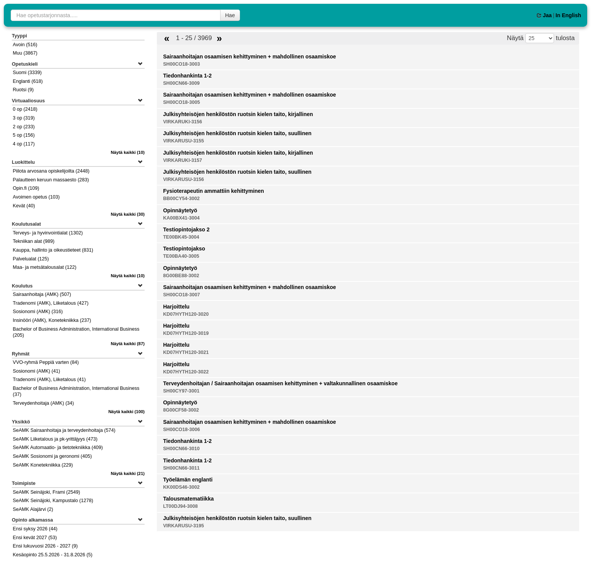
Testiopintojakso (184, 249)
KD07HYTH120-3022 (186, 372)
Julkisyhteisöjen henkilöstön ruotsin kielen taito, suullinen (237, 133)
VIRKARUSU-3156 (183, 179)
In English (568, 15)
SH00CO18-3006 (181, 429)
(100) (126, 411)
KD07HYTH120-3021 (186, 352)
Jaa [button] (544, 15)
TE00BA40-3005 (181, 256)
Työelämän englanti (188, 480)
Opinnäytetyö (180, 210)
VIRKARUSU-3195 (183, 525)
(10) (128, 152)
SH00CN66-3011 (181, 468)
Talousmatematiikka (188, 499)
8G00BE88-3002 (181, 275)
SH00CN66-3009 (181, 83)
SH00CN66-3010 (181, 448)
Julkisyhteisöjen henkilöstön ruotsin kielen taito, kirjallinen (238, 114)
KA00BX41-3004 (181, 218)
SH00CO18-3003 (181, 64)
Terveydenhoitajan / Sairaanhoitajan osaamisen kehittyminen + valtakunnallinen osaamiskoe (280, 383)
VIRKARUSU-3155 (183, 141)
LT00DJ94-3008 (180, 506)
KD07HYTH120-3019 (186, 333)
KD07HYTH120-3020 (186, 314)
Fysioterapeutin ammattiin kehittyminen (213, 191)
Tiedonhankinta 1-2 (187, 76)
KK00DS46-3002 (181, 487)
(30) (128, 214)
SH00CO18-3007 (181, 294)
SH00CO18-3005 (181, 102)
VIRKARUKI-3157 (182, 160)
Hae (230, 15)
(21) (128, 473)
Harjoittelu (176, 307)
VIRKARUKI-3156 (182, 121)
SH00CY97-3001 (181, 391)
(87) (128, 343)
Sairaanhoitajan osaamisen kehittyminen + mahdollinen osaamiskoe (249, 56)
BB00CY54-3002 (181, 198)
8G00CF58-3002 (181, 410)
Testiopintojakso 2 (186, 229)
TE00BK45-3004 (181, 237)
